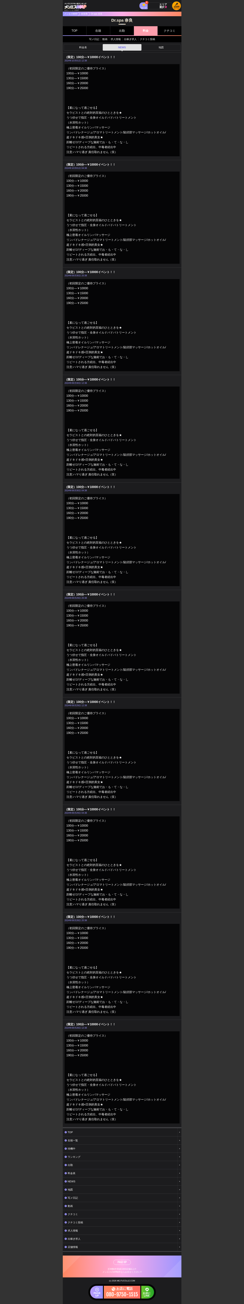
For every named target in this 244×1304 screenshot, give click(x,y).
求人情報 (116, 39)
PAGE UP (122, 1262)
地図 (161, 47)
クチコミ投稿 (147, 39)
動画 (104, 39)
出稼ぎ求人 (130, 39)
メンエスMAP (71, 14)
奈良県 (84, 14)
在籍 (98, 30)
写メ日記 (94, 39)
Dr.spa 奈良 (96, 14)
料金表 (83, 47)
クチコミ (169, 30)
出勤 (122, 30)
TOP (75, 30)
